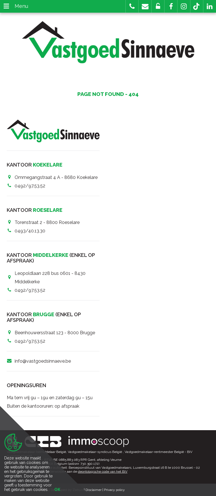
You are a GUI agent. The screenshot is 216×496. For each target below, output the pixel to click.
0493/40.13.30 (30, 231)
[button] (171, 6)
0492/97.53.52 (30, 185)
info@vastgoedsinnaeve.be (43, 361)
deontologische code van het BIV (102, 471)
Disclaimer (94, 490)
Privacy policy (114, 490)
